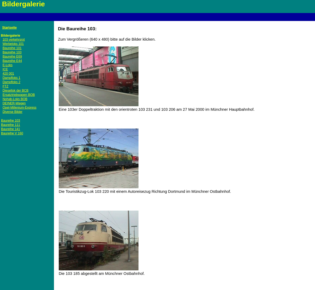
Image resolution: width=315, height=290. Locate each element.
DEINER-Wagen (14, 103)
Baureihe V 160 (12, 133)
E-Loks (7, 65)
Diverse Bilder (13, 112)
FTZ (6, 86)
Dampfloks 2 (11, 82)
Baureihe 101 (12, 48)
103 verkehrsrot (14, 39)
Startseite (9, 27)
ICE (5, 69)
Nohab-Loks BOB (15, 99)
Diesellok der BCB (15, 90)
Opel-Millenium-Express (19, 107)
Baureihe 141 (10, 129)
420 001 (8, 73)
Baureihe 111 (10, 125)
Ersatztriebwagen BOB (19, 95)
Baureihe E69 (12, 56)
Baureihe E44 (12, 61)
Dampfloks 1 (11, 78)
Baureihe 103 (12, 52)
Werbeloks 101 (13, 44)
